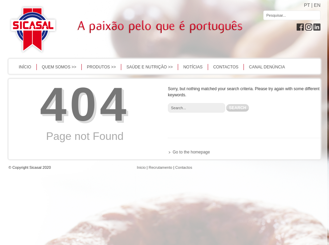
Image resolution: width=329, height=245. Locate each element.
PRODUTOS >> (101, 67)
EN (317, 5)
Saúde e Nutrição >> (149, 67)
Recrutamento (160, 167)
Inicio (141, 167)
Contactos (225, 67)
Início (25, 67)
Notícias (193, 67)
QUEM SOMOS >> (59, 67)
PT (307, 5)
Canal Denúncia (267, 67)
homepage (200, 152)
